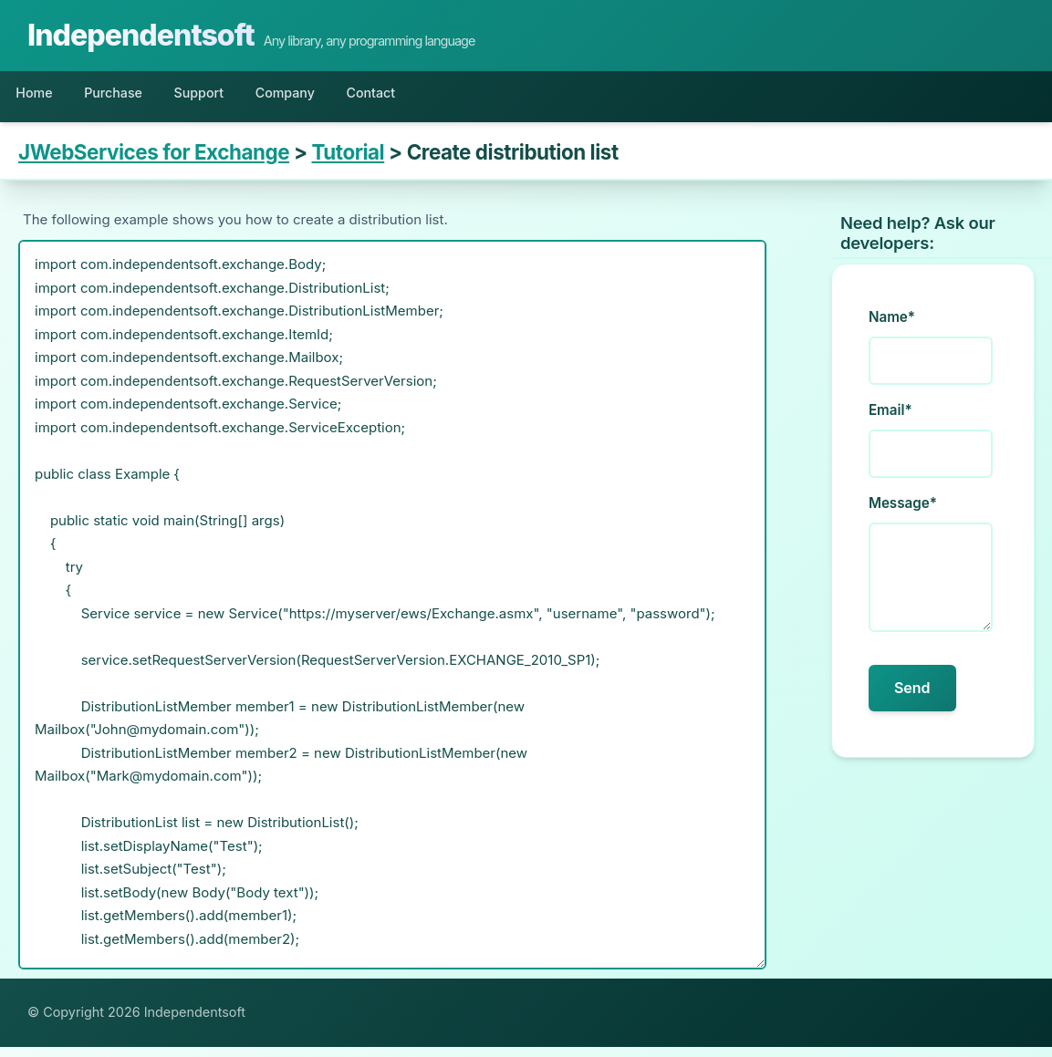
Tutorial (348, 162)
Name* (892, 328)
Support (244, 97)
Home (42, 97)
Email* (890, 421)
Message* (903, 514)
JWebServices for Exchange (153, 162)
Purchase (139, 97)
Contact (454, 97)
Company (349, 97)
